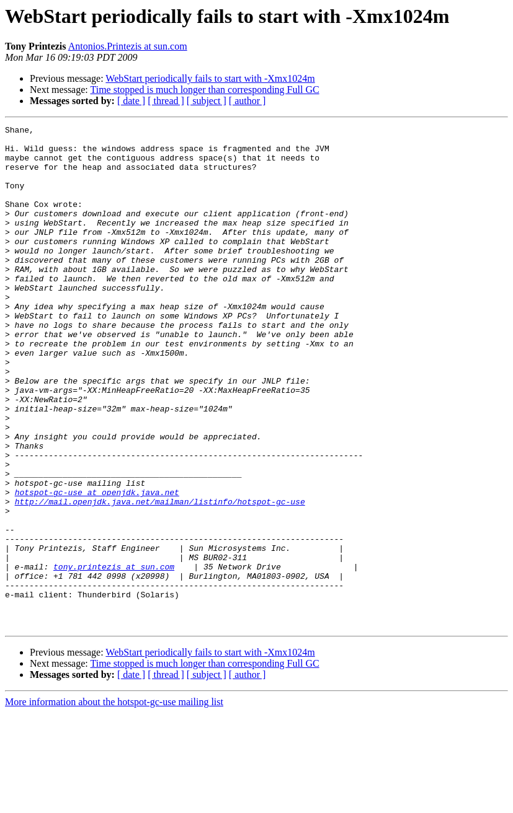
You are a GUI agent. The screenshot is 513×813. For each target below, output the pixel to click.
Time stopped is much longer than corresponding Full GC (204, 89)
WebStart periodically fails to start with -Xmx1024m (209, 78)
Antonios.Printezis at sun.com (127, 46)
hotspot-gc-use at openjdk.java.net (97, 566)
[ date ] (131, 100)
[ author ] (247, 100)
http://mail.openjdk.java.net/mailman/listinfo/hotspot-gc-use (160, 577)
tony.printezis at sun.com (113, 655)
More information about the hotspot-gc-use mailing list (114, 802)
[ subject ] (206, 100)
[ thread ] (166, 100)
